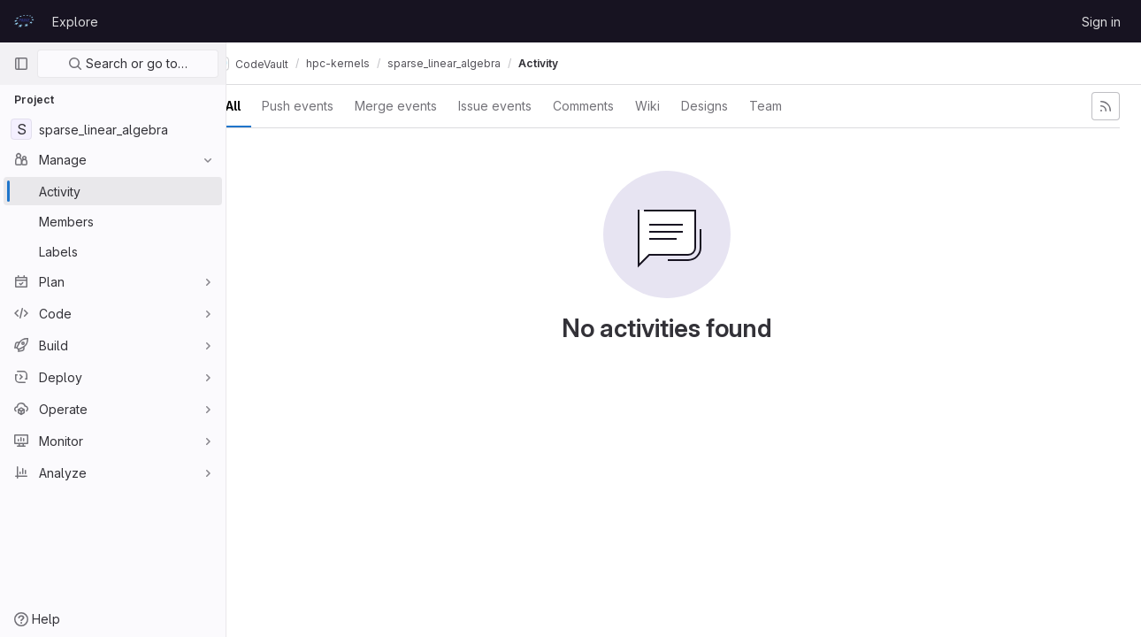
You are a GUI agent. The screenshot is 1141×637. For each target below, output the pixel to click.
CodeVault (284, 64)
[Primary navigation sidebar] (21, 64)
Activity (571, 63)
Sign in (1101, 21)
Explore (75, 21)
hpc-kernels (370, 63)
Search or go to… (128, 63)
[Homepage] (24, 21)
